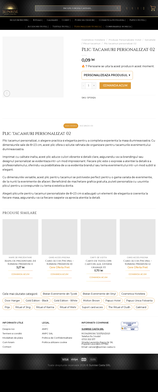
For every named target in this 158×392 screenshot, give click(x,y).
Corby (66, 20)
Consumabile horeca (119, 26)
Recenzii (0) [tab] (87, 126)
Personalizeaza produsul (107, 75)
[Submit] (117, 8)
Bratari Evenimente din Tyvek (60, 294)
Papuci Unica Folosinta (139, 300)
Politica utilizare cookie (54, 342)
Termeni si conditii (12, 333)
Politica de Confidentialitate (57, 338)
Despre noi (8, 329)
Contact (6, 347)
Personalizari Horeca (88, 26)
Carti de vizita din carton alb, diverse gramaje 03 (98, 265)
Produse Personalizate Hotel (125, 39)
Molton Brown (19, 20)
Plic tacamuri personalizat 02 (120, 43)
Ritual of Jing (22, 307)
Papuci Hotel (138, 20)
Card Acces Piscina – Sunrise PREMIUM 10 (59, 263)
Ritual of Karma (45, 307)
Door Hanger (12, 300)
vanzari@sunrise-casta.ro (101, 347)
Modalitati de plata (12, 338)
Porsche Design (85, 20)
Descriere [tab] (70, 126)
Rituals (38, 20)
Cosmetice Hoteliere (93, 39)
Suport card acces (92, 307)
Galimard (52, 20)
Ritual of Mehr (68, 307)
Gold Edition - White (65, 300)
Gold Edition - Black (37, 300)
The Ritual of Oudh (119, 307)
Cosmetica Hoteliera (112, 20)
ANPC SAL (47, 333)
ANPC (45, 329)
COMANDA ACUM (115, 85)
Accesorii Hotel (38, 26)
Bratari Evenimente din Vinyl (99, 294)
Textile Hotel (61, 26)
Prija (7, 307)
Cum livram (8, 342)
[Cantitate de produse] (88, 85)
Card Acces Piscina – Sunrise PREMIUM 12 (137, 263)
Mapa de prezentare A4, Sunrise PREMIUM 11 (20, 263)
